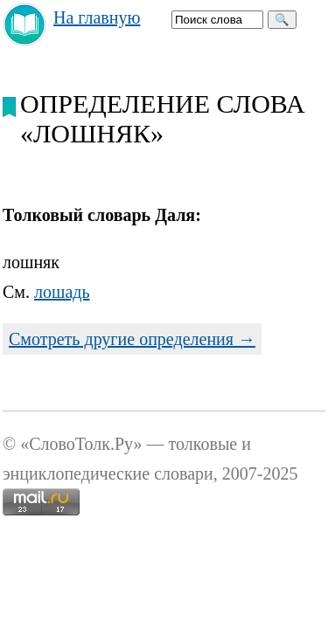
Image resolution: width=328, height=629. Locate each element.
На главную (96, 17)
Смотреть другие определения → (132, 339)
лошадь (62, 291)
